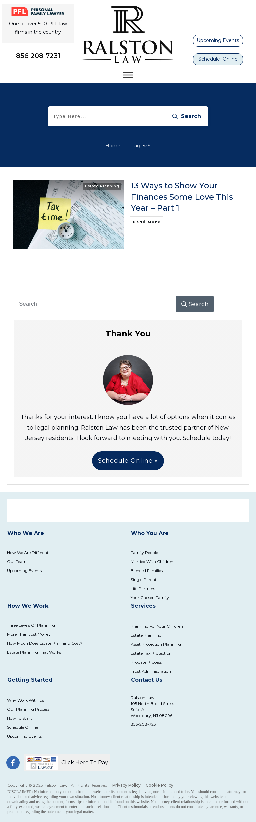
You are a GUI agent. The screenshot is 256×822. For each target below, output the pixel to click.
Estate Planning (102, 186)
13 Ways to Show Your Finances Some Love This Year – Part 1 (182, 197)
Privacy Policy (126, 785)
